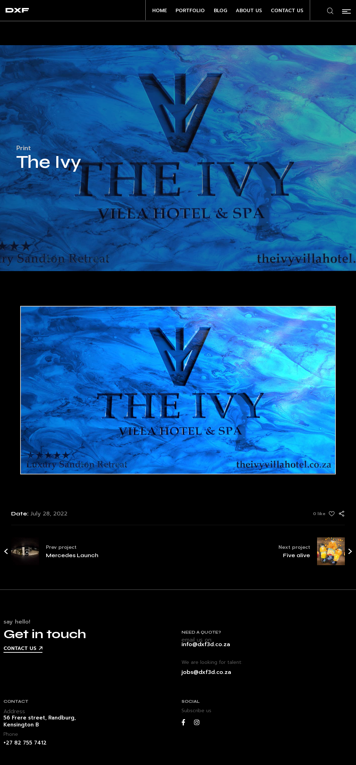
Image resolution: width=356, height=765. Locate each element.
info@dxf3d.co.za (205, 644)
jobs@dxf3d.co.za (206, 672)
